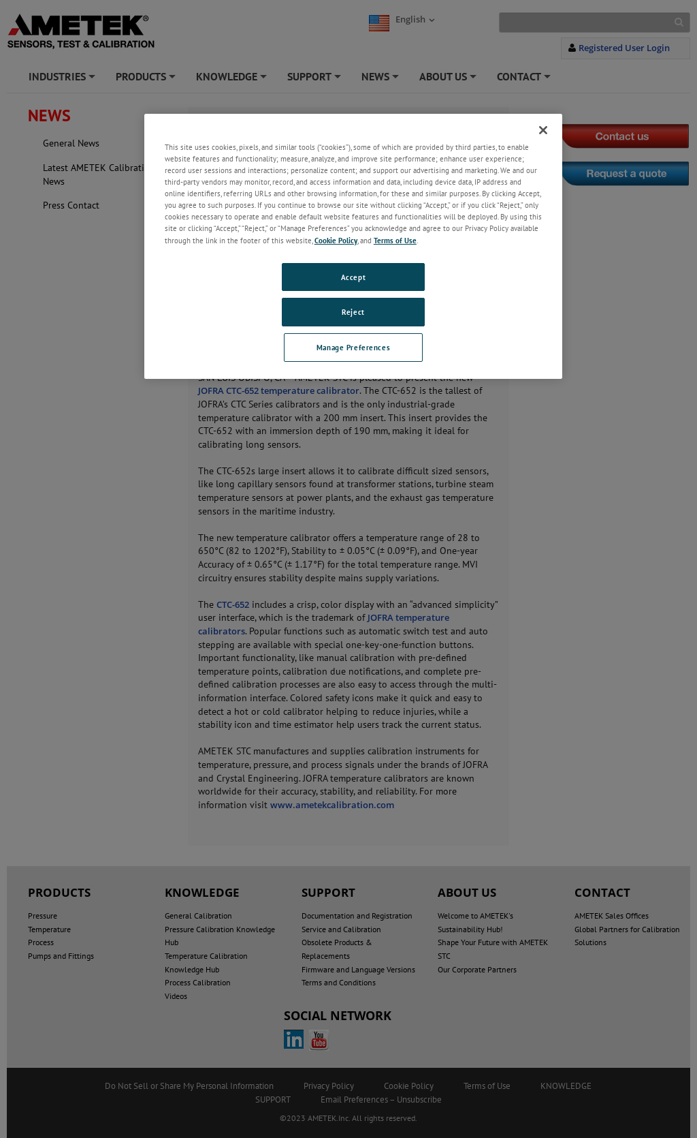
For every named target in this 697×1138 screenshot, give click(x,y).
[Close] (543, 130)
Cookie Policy (335, 240)
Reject (353, 312)
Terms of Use (395, 240)
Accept (353, 277)
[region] (353, 246)
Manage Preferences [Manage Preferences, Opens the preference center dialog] (353, 347)
